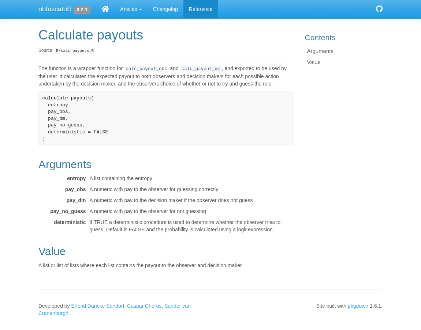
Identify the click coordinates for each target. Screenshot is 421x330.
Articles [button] (131, 9)
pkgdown (358, 306)
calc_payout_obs (146, 69)
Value (314, 62)
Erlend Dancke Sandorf (97, 306)
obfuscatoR (55, 9)
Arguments (320, 51)
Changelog (165, 9)
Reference (201, 9)
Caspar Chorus (144, 306)
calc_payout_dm (201, 69)
